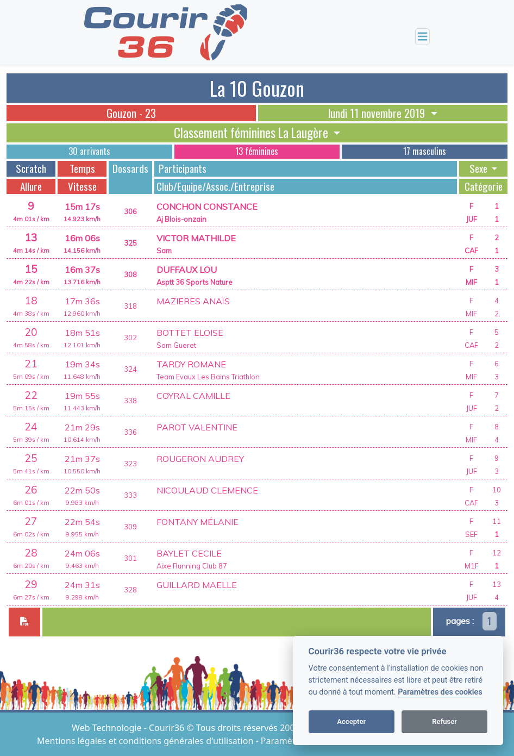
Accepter (351, 721)
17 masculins (424, 151)
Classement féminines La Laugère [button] (252, 132)
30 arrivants (89, 151)
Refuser (444, 721)
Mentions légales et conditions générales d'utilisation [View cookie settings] (146, 741)
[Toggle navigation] (422, 36)
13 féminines (256, 151)
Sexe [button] (479, 168)
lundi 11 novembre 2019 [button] (378, 113)
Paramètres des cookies (440, 692)
